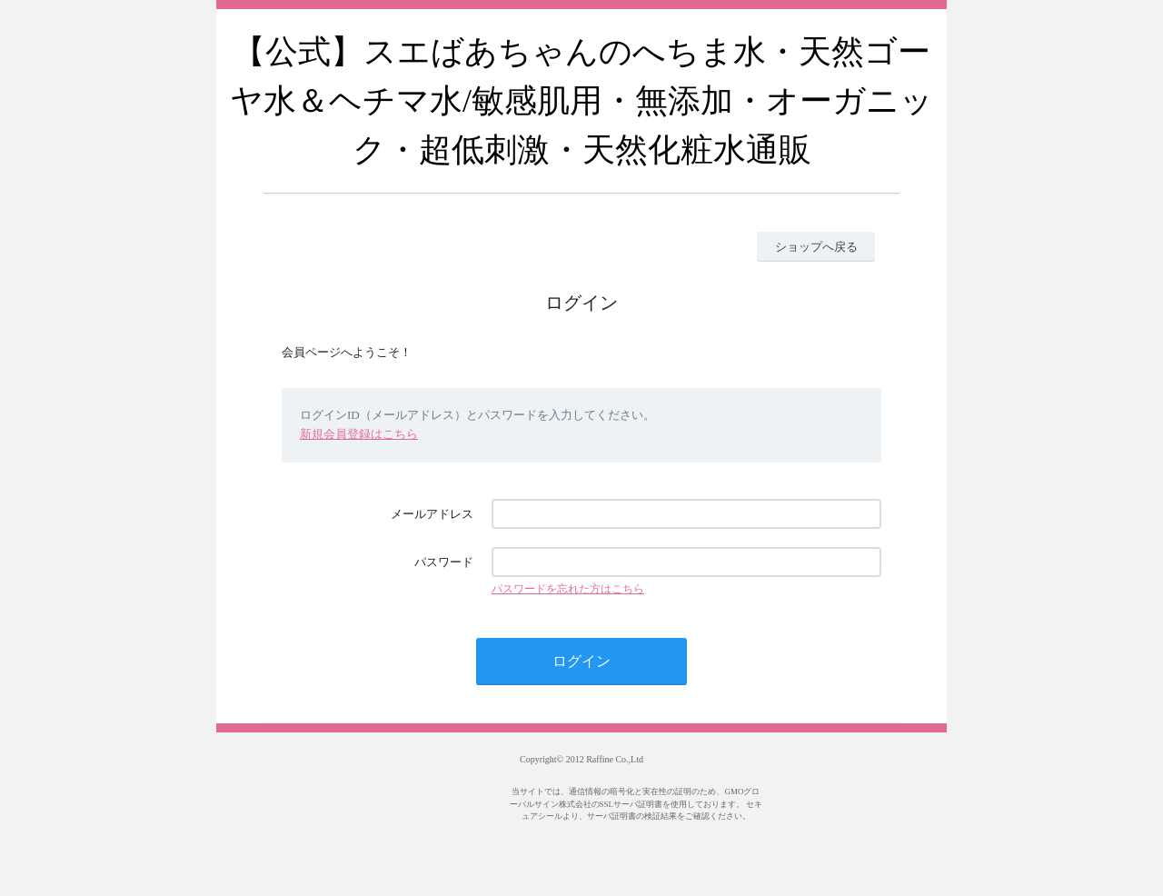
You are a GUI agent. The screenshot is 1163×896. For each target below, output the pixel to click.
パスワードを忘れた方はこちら (568, 588)
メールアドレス (432, 514)
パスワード (443, 562)
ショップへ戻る (816, 247)
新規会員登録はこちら (359, 434)
